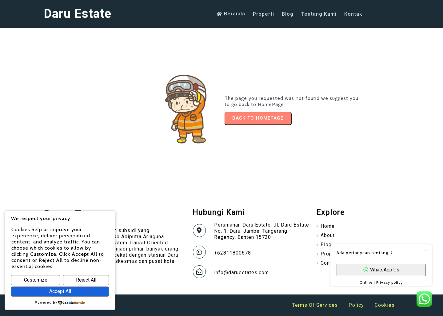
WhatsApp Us (381, 270)
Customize (35, 280)
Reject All (86, 280)
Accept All (60, 291)
